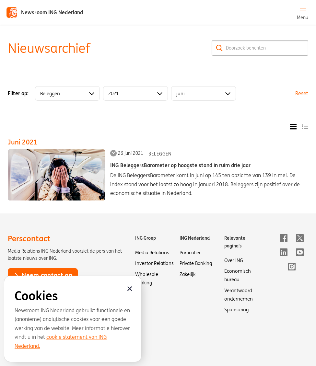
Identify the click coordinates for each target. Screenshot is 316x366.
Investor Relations (154, 263)
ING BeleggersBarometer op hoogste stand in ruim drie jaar (180, 165)
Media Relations (152, 252)
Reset (301, 93)
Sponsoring (236, 309)
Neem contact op (42, 275)
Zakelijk (187, 274)
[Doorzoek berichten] (260, 48)
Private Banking (196, 263)
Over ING (233, 260)
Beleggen (160, 154)
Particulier (190, 252)
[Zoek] (219, 48)
